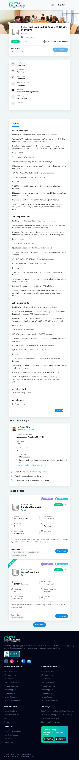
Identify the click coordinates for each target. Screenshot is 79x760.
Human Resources (11, 697)
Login (53, 5)
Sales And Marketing (12, 682)
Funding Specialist (31, 506)
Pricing (6, 722)
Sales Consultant (30, 572)
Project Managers (11, 686)
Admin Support (10, 689)
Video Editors (9, 678)
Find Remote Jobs (49, 666)
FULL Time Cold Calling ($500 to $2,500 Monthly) (44, 28)
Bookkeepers (9, 693)
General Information (26, 429)
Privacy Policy (9, 754)
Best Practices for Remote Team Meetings (57, 711)
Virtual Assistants (10, 671)
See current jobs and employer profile (31, 465)
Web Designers (10, 675)
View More (39, 625)
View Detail (61, 551)
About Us (7, 738)
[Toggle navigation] (68, 5)
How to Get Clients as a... (50, 718)
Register (61, 5)
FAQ (5, 718)
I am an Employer (10, 711)
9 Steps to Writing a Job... (50, 722)
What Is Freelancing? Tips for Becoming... (57, 715)
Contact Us (8, 742)
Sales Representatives (13, 701)
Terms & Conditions (24, 754)
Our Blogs (45, 706)
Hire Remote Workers (13, 666)
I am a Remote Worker (12, 715)
